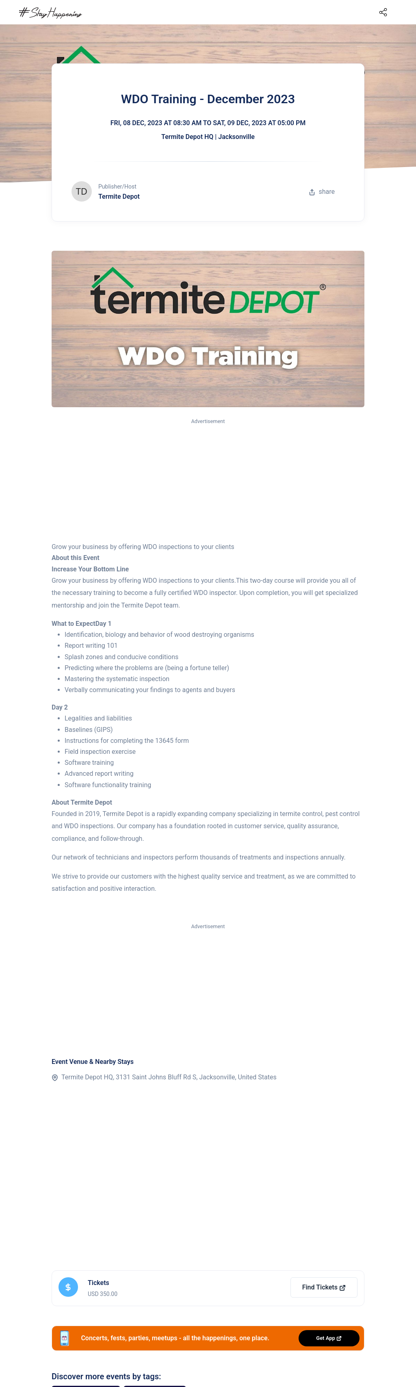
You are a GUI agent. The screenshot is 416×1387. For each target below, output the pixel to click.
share (322, 191)
